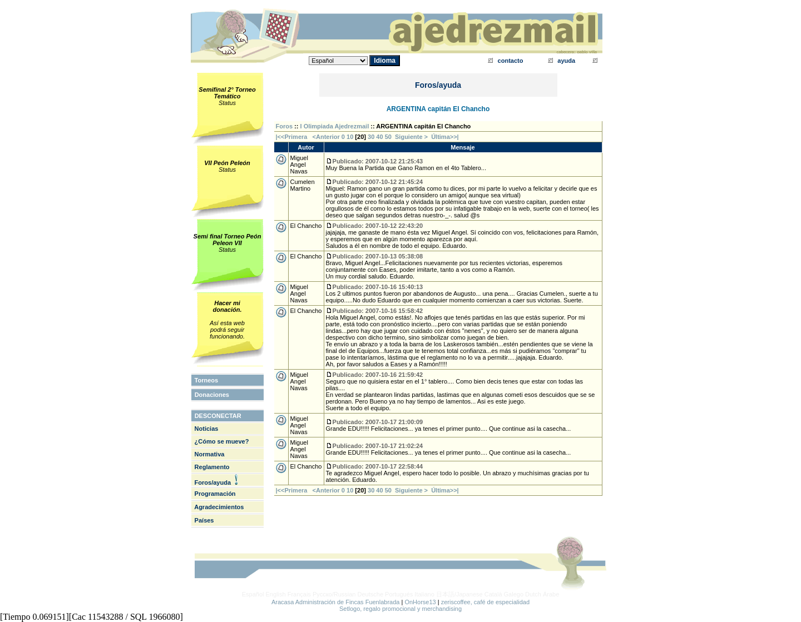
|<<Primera (292, 136)
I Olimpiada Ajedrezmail (334, 126)
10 (350, 136)
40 (379, 136)
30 (371, 136)
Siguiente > (413, 136)
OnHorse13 (420, 602)
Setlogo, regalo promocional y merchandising (400, 608)
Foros (284, 126)
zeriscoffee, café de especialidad (485, 602)
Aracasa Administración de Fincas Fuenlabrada (335, 602)
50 (388, 136)
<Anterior (325, 136)
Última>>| (445, 136)
